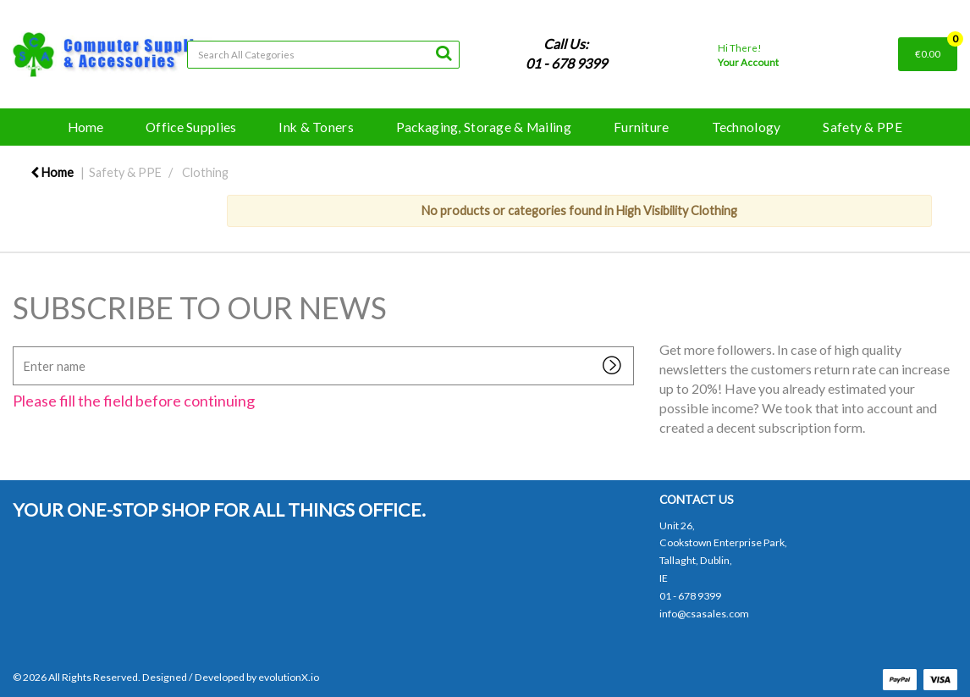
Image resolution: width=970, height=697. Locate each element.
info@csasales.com (704, 613)
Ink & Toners (315, 127)
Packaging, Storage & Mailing (483, 127)
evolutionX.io (288, 677)
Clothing (205, 172)
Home (85, 127)
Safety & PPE (862, 127)
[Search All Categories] (323, 55)
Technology (746, 127)
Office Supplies (191, 127)
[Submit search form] (443, 52)
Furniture (642, 127)
